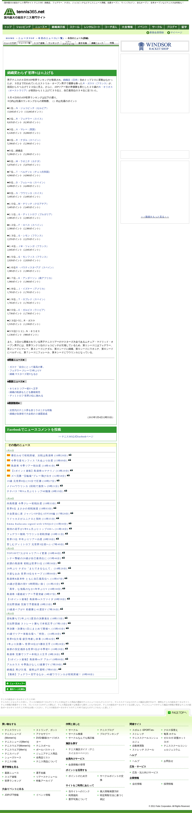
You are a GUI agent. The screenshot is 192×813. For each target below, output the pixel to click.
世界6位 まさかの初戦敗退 (31, 508)
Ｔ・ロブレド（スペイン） (32, 299)
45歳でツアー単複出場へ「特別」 (36, 633)
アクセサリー (43, 734)
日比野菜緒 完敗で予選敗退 (31, 604)
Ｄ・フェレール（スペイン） (31, 182)
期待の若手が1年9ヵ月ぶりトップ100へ (39, 529)
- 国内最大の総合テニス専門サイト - (25, 14)
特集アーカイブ (44, 780)
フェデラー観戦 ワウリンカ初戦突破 (37, 534)
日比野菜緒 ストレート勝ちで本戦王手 (38, 623)
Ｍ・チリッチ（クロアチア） (33, 203)
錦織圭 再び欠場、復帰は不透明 (34, 669)
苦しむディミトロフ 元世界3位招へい (37, 544)
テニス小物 (10, 761)
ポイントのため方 (78, 776)
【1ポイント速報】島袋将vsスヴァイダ (38, 599)
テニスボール (43, 745)
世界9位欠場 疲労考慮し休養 (33, 639)
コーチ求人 (111, 27)
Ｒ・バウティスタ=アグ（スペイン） (35, 267)
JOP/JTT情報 (12, 795)
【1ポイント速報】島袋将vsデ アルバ (37, 659)
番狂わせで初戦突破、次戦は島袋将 (39, 455)
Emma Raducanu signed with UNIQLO (39, 524)
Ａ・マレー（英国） (26, 129)
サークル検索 (76, 734)
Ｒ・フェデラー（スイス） (30, 118)
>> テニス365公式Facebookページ (76, 436)
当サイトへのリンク (79, 791)
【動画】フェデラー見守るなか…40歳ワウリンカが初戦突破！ (50, 674)
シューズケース (13, 757)
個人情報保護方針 (109, 791)
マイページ (176, 32)
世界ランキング (13, 780)
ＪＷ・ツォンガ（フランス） (33, 246)
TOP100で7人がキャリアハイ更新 (36, 553)
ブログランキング (109, 734)
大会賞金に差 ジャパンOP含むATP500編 (40, 513)
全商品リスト (43, 757)
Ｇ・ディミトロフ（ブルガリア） (35, 214)
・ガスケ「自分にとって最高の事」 (26, 367)
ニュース (41, 27)
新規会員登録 (157, 32)
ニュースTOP (26, 38)
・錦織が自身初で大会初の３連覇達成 (27, 413)
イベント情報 (43, 795)
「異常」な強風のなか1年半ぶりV (36, 589)
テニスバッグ (12, 753)
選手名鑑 (41, 773)
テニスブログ (107, 730)
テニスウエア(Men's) (16, 749)
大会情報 (127, 27)
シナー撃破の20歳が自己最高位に (36, 558)
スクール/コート (74, 27)
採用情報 (168, 784)
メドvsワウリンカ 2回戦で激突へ (35, 486)
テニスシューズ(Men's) (17, 741)
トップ (8, 27)
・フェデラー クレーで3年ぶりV (24, 370)
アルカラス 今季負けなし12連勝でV (36, 664)
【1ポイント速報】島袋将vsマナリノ (40, 470)
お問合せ (168, 761)
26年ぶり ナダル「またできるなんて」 (39, 568)
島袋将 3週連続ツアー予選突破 (33, 594)
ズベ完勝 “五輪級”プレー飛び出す (38, 476)
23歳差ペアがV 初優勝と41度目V (35, 609)
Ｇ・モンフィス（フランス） (33, 256)
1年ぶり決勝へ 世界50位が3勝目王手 (37, 644)
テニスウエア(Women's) (17, 745)
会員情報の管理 (77, 764)
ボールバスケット (45, 749)
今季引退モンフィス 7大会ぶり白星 (39, 460)
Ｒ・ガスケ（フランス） (96, 83)
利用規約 (73, 795)
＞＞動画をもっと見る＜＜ (155, 216)
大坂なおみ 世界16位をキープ (33, 573)
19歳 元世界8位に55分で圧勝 (33, 481)
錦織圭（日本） (71, 79)
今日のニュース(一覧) (51, 38)
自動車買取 (138, 745)
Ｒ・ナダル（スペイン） (29, 140)
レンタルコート (92, 27)
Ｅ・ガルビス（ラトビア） (32, 310)
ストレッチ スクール (143, 749)
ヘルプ (135, 761)
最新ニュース (12, 773)
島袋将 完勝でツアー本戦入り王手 (35, 654)
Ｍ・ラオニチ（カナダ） (29, 161)
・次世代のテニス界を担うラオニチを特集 (29, 410)
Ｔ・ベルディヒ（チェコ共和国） (33, 172)
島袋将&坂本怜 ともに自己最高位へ (37, 578)
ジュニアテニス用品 (46, 753)
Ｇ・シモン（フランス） (31, 235)
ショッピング (23, 27)
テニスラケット (13, 730)
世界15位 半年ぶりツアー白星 (33, 539)
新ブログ (171, 27)
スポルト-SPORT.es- (143, 730)
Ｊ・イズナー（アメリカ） (32, 288)
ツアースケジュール (46, 776)
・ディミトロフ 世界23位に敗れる (25, 395)
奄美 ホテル (170, 734)
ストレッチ (138, 734)
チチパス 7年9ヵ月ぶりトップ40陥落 (37, 491)
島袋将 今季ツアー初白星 (33, 465)
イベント (142, 27)
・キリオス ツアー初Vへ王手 (22, 388)
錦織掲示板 (58, 27)
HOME (10, 38)
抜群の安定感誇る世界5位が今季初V (37, 649)
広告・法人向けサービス (145, 772)
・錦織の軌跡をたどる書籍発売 (23, 392)
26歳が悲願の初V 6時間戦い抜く (35, 584)
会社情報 (137, 784)
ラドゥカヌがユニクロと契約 (33, 518)
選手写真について (78, 799)
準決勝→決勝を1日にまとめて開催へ (38, 628)
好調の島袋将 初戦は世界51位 (33, 563)
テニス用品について (46, 761)
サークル (157, 27)
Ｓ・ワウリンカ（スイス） (30, 193)
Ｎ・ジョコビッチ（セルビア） (32, 108)
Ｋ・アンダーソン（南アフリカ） (35, 278)
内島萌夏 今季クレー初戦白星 (33, 503)
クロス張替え (171, 730)
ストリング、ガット (46, 730)
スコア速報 (10, 776)
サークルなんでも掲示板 (81, 737)
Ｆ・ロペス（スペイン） (31, 225)
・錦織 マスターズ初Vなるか (22, 374)
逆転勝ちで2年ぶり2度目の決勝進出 (37, 618)
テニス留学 (184, 27)
